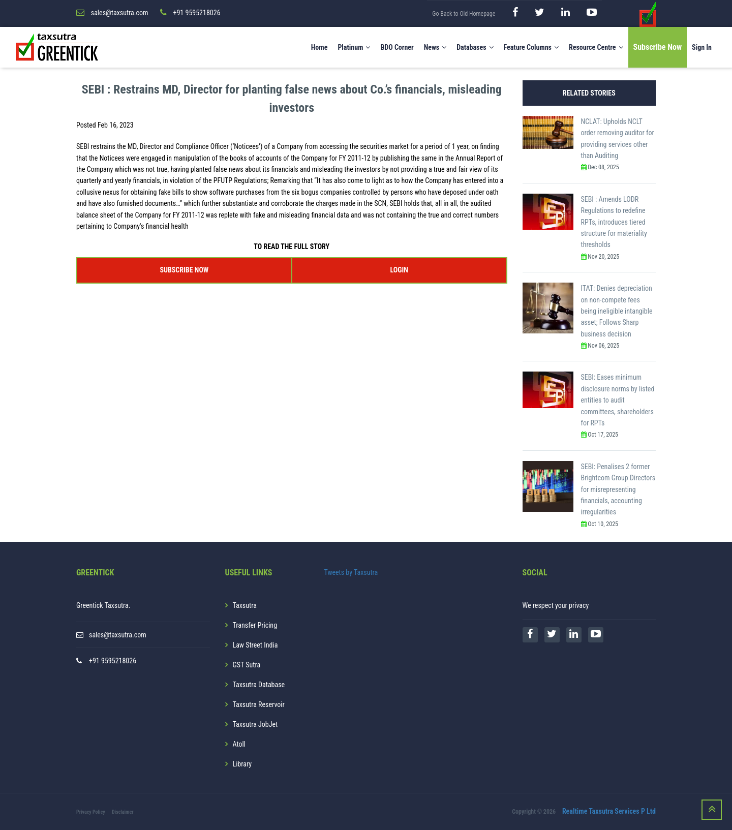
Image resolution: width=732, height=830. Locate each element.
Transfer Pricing (255, 625)
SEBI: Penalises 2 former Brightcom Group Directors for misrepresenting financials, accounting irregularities (618, 489)
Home (319, 47)
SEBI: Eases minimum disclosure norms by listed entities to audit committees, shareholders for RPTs (618, 400)
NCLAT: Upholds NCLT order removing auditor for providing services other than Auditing (617, 138)
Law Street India (255, 645)
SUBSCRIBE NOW (184, 270)
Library (242, 764)
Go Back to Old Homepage (463, 13)
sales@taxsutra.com (117, 635)
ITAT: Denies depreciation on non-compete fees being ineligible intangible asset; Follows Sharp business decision (617, 311)
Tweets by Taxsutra (351, 572)
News (435, 47)
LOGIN (399, 270)
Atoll (239, 744)
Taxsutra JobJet (255, 724)
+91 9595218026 (112, 661)
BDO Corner (396, 47)
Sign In (702, 47)
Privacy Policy (90, 812)
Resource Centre (596, 47)
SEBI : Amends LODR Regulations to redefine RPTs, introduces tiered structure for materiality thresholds (614, 222)
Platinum (354, 47)
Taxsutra (245, 605)
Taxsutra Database (259, 685)
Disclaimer (123, 812)
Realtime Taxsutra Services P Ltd (609, 811)
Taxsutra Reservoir (259, 704)
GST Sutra (247, 665)
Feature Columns (531, 47)
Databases (474, 47)
